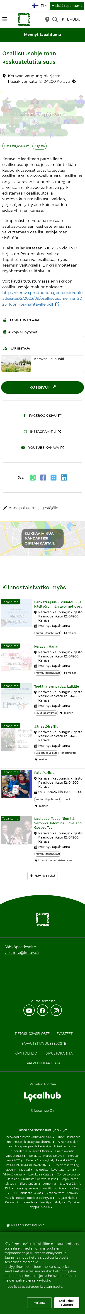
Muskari (25, 1169)
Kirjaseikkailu (67, 1197)
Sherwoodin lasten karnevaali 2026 (29, 1137)
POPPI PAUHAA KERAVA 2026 (27, 1165)
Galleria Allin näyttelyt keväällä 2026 (50, 1160)
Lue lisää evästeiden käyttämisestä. (35, 1287)
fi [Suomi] (40, 5)
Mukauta (40, 1302)
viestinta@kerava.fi (22, 953)
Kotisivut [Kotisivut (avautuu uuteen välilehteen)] (39, 387)
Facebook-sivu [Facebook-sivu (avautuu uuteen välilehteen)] (40, 416)
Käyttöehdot (27, 1053)
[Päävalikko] (5, 19)
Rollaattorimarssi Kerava (46, 1155)
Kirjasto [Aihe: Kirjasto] (39, 146)
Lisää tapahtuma (68, 6)
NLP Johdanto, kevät (27, 1193)
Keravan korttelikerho (20, 1202)
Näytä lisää (44, 876)
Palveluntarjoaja (44, 1063)
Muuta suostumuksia (27, 1225)
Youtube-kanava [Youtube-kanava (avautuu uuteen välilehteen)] (40, 448)
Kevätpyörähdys (51, 1202)
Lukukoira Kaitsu (40, 1174)
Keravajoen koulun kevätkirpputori (41, 1188)
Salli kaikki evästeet (67, 1302)
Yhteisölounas (13, 1174)
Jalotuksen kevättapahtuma (55, 1169)
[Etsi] (55, 19)
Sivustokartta (59, 1053)
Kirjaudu (71, 19)
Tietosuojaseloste (32, 1034)
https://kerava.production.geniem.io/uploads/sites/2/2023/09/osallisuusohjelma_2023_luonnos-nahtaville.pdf (42, 298)
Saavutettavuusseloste (44, 1044)
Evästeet (64, 1034)
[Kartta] (47, 19)
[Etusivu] (23, 19)
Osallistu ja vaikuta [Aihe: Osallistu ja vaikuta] (16, 146)
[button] (42, 507)
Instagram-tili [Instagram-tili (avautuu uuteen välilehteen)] (40, 432)
